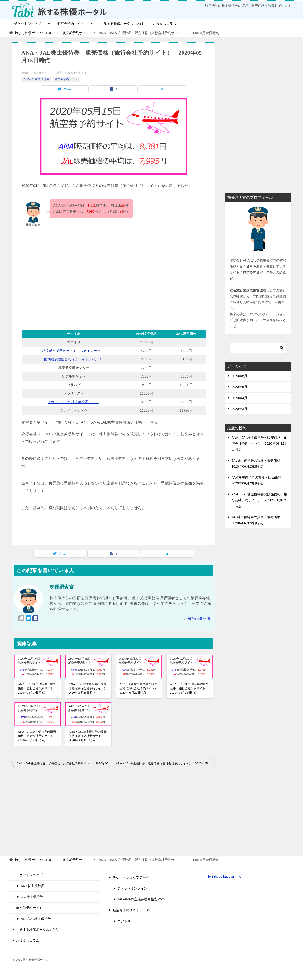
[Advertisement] (113, 275)
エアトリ (124, 921)
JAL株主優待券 (32, 897)
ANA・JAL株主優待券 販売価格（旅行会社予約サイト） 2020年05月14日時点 (65, 763)
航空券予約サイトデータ (131, 910)
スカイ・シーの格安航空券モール (73, 402)
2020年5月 (239, 387)
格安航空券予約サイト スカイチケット (73, 351)
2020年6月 (239, 376)
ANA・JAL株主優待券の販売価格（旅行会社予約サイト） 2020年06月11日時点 (88, 736)
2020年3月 (239, 409)
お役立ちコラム (164, 24)
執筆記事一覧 (199, 618)
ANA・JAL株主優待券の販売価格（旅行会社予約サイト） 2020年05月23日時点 (189, 688)
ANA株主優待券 (32, 886)
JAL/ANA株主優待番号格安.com (141, 899)
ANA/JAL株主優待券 (36, 79)
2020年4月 (239, 398)
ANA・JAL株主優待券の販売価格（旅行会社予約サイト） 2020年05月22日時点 (138, 688)
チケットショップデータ (131, 877)
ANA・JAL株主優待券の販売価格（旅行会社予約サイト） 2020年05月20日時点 (37, 736)
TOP (33, 33)
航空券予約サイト (70, 24)
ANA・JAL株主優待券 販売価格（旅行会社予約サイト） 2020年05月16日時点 (88, 688)
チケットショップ (27, 24)
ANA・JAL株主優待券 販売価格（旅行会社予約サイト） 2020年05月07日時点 (37, 688)
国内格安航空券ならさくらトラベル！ (73, 359)
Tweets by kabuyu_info (224, 876)
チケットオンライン (132, 888)
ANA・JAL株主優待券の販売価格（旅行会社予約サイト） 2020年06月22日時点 (259, 500)
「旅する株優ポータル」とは (121, 24)
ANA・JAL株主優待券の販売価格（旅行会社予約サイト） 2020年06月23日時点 (259, 443)
